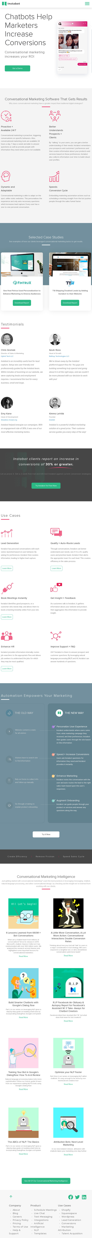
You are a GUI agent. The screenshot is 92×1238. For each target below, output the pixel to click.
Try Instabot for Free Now (46, 486)
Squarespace (69, 1213)
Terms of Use (20, 1226)
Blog (15, 1213)
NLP (36, 1230)
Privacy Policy (21, 1220)
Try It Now (46, 834)
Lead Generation (71, 1220)
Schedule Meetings (45, 1210)
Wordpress (68, 1216)
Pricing (17, 1223)
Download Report (22, 303)
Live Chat (39, 1213)
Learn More (7, 568)
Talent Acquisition (72, 1233)
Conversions (69, 1223)
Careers (17, 1216)
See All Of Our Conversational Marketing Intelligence (46, 1181)
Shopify (66, 1210)
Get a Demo (17, 68)
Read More (23, 956)
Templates (40, 1233)
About (16, 1210)
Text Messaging (43, 1216)
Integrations (41, 1220)
